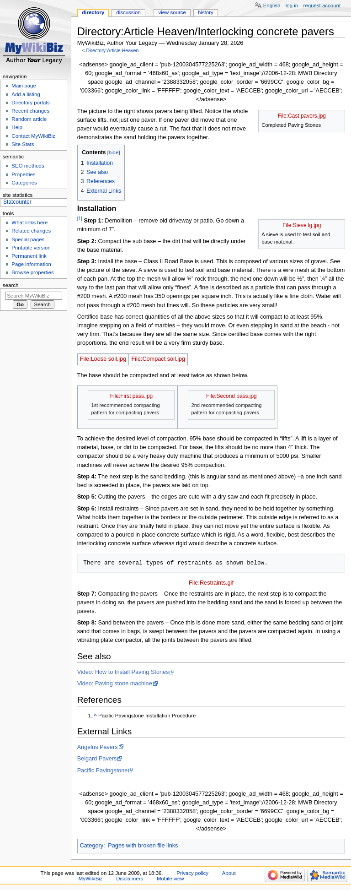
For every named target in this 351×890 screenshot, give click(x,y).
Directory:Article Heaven (112, 50)
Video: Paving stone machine (114, 683)
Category (91, 845)
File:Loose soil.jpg (103, 359)
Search (11, 285)
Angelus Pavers (97, 747)
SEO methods (27, 165)
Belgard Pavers (97, 758)
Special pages (27, 239)
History (205, 12)
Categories (24, 182)
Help (16, 127)
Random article (29, 119)
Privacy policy (192, 873)
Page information (31, 264)
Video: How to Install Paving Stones (123, 672)
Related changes (31, 230)
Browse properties (32, 272)
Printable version (30, 247)
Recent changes (30, 111)
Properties (23, 174)
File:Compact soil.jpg (158, 359)
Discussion (128, 12)
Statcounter (17, 202)
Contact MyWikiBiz (33, 136)
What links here (29, 222)
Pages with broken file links (143, 845)
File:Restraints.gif (211, 583)
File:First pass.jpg (131, 396)
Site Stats (22, 144)
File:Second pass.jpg (231, 396)
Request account (322, 5)
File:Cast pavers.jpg (302, 116)
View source (172, 12)
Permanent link (28, 256)
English (272, 5)
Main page (23, 85)
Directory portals (30, 102)
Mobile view (170, 878)
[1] (79, 218)
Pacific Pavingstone (102, 770)
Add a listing (25, 94)
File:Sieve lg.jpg (301, 225)
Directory (93, 12)
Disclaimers (129, 878)
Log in (292, 5)
